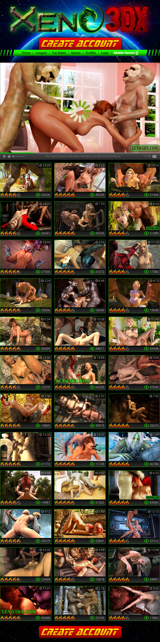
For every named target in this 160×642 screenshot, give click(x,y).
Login (105, 53)
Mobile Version (124, 53)
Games (76, 53)
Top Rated (59, 53)
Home (26, 53)
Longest (41, 53)
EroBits (91, 53)
